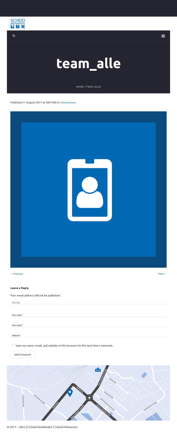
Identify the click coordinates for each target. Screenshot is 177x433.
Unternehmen (68, 102)
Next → (162, 273)
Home (80, 86)
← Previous (16, 273)
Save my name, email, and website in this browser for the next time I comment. (64, 345)
